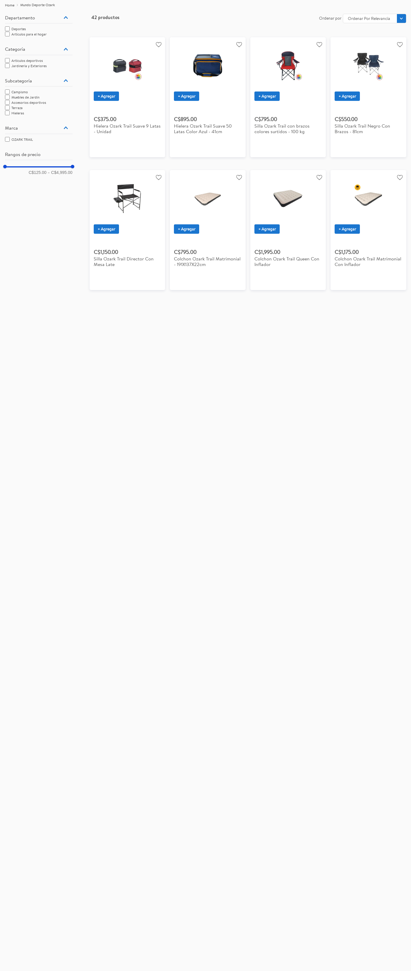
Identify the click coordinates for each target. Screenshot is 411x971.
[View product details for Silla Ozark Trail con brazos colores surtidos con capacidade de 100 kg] (288, 97)
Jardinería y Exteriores (29, 65)
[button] (39, 17)
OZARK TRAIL (22, 139)
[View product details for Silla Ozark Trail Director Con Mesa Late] (127, 230)
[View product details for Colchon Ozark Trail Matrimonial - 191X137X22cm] (207, 230)
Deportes (18, 28)
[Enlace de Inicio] (9, 5)
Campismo (19, 91)
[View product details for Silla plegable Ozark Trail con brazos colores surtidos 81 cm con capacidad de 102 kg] (368, 97)
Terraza (17, 107)
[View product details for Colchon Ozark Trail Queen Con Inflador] (288, 230)
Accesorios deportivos (28, 102)
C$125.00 (37, 172)
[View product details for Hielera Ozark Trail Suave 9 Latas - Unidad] (127, 97)
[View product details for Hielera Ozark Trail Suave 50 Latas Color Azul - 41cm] (207, 97)
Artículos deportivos (27, 60)
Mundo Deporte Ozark (37, 4)
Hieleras (17, 113)
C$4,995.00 (60, 172)
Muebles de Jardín (25, 97)
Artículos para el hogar (29, 34)
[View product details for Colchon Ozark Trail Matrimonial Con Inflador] (368, 230)
